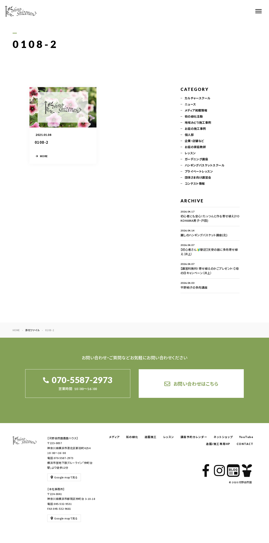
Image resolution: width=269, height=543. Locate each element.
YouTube (246, 437)
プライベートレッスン (199, 172)
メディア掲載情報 (196, 111)
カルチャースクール (198, 99)
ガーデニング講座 (196, 160)
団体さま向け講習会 (198, 178)
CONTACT (245, 444)
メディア (114, 437)
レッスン (190, 153)
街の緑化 (132, 437)
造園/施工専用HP (218, 444)
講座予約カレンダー (194, 437)
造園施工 (151, 437)
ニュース (190, 105)
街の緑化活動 (194, 117)
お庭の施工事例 (195, 129)
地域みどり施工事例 (198, 123)
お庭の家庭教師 (195, 147)
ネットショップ (223, 437)
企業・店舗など (194, 141)
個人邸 (189, 135)
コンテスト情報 (195, 184)
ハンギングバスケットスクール (205, 166)
